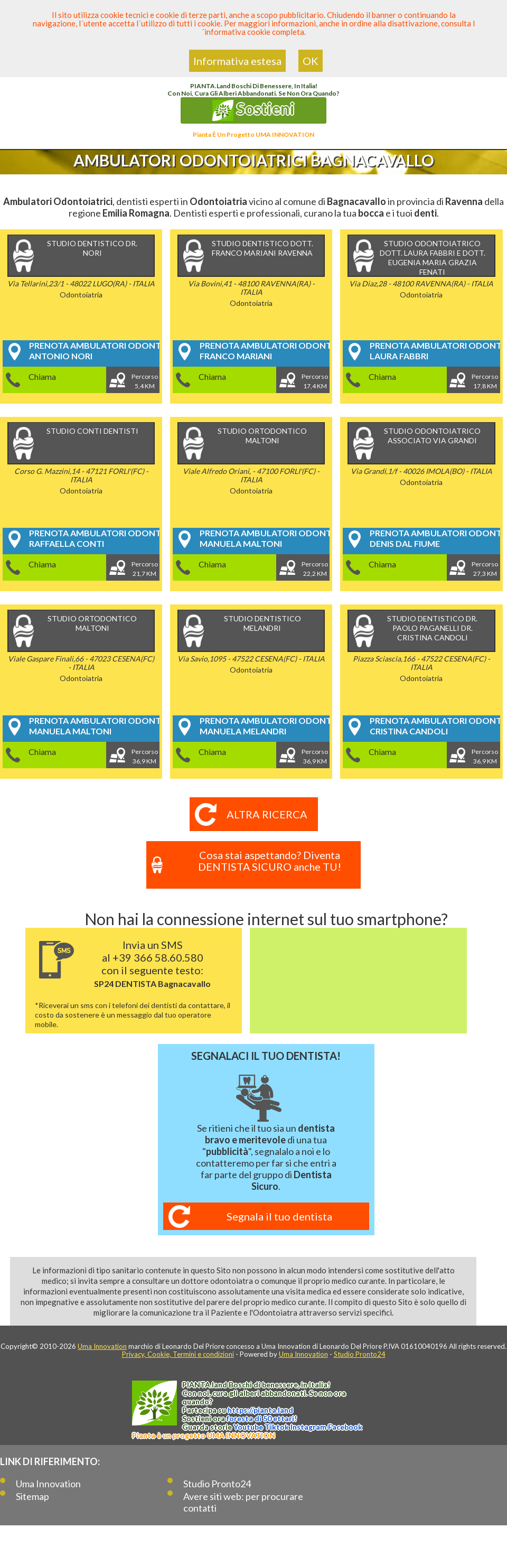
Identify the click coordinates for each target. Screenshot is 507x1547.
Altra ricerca (267, 814)
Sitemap (32, 1496)
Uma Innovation (102, 1346)
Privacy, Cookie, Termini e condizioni (178, 1354)
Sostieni (253, 110)
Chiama (42, 376)
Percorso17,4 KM (315, 381)
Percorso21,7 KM (145, 568)
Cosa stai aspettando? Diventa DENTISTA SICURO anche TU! (269, 861)
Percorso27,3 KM (485, 568)
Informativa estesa (237, 60)
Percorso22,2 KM (315, 568)
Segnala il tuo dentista (279, 1216)
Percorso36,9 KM (145, 756)
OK (310, 60)
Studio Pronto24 (360, 1354)
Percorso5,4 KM (145, 381)
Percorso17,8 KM (485, 381)
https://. (260, 1409)
